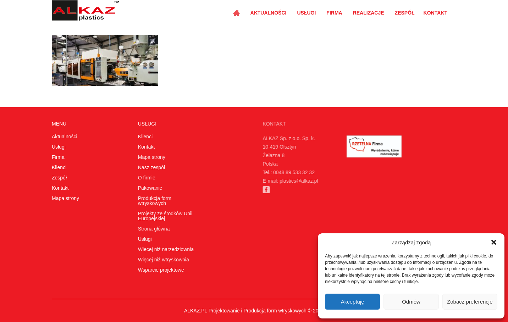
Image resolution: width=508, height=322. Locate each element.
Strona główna (153, 229)
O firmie (145, 178)
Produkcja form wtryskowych (153, 200)
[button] (493, 242)
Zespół (405, 13)
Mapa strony (65, 198)
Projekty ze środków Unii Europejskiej (164, 216)
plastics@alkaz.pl (296, 181)
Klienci (59, 167)
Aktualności (268, 13)
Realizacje (368, 13)
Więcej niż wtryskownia (162, 259)
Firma (334, 13)
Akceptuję (352, 302)
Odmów (411, 302)
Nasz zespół (150, 167)
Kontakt (435, 13)
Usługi (306, 13)
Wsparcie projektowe (160, 270)
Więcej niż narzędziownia (165, 249)
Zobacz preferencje (469, 302)
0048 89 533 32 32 (291, 172)
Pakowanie (149, 188)
